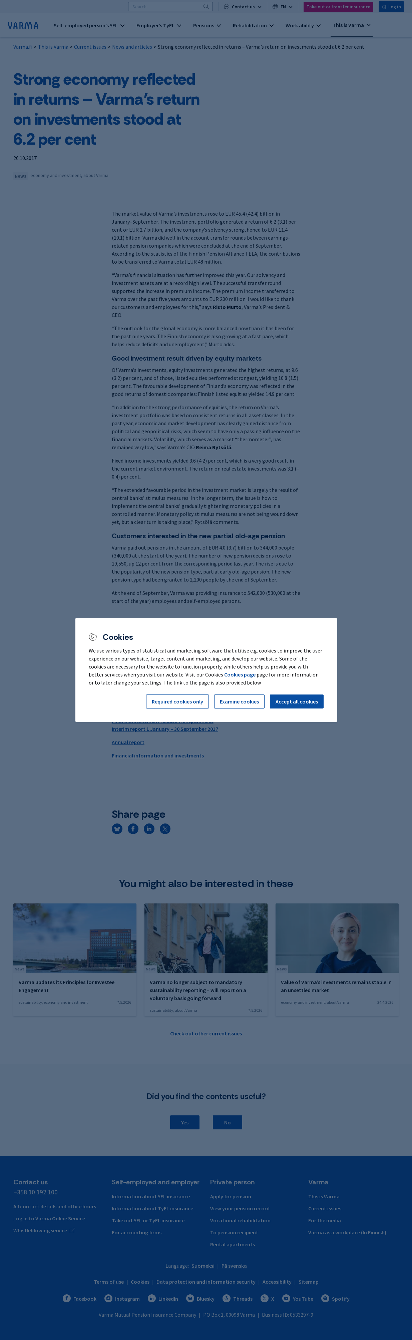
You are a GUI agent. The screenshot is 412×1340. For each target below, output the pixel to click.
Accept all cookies (297, 701)
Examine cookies (239, 701)
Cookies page (240, 674)
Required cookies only (177, 701)
